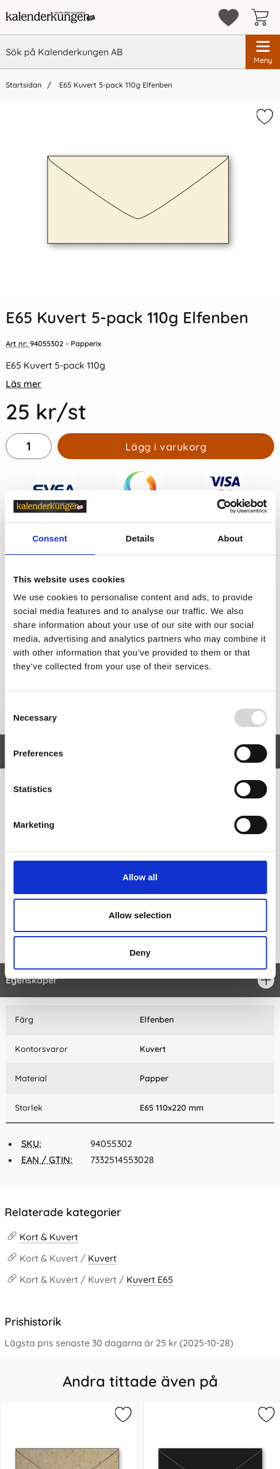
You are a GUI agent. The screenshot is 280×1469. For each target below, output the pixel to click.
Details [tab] (140, 538)
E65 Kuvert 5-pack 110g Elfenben (114, 84)
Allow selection (140, 915)
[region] (140, 980)
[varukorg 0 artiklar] (263, 17)
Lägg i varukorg (166, 446)
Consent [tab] (49, 538)
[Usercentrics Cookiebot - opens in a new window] (216, 506)
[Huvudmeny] (263, 52)
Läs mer (23, 383)
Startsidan (23, 84)
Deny (140, 952)
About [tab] (230, 538)
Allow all (140, 877)
